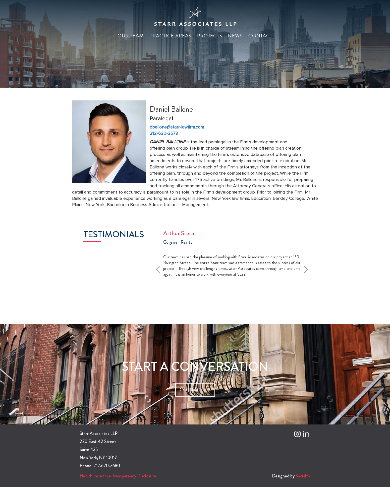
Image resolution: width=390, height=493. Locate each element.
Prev (160, 269)
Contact (260, 35)
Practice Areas (170, 35)
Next (307, 269)
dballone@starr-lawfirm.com (177, 127)
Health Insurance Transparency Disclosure (118, 476)
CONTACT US (195, 389)
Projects (209, 35)
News (235, 35)
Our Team (131, 35)
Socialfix (303, 476)
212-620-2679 (164, 133)
